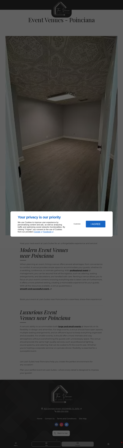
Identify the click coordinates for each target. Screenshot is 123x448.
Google (37, 232)
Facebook (47, 232)
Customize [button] (77, 224)
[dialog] (61, 224)
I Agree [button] (95, 224)
